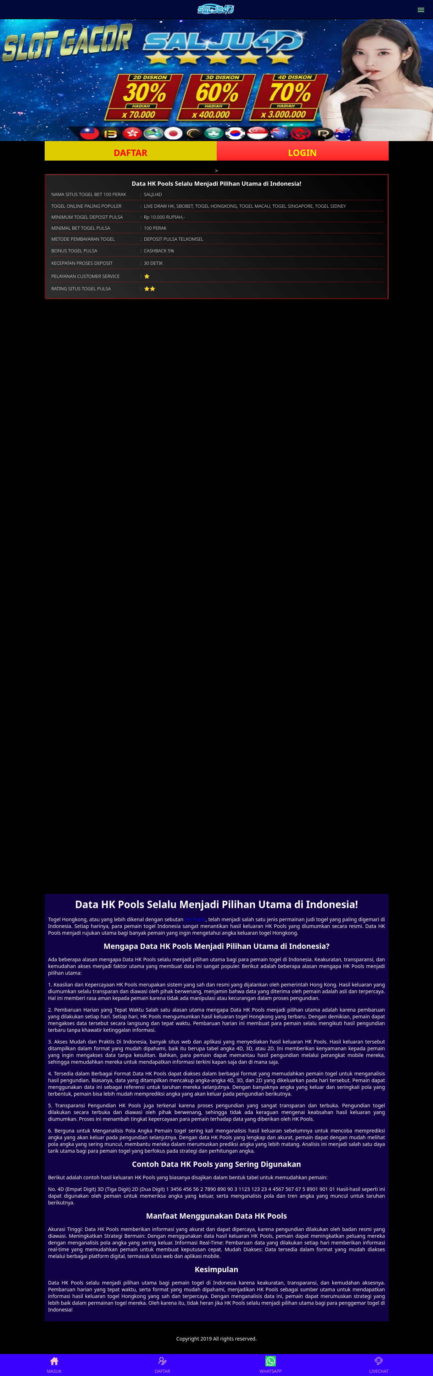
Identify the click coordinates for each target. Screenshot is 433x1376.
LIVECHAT (378, 1365)
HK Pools (195, 919)
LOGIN (302, 152)
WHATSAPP (271, 1365)
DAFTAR (130, 152)
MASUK (54, 1365)
